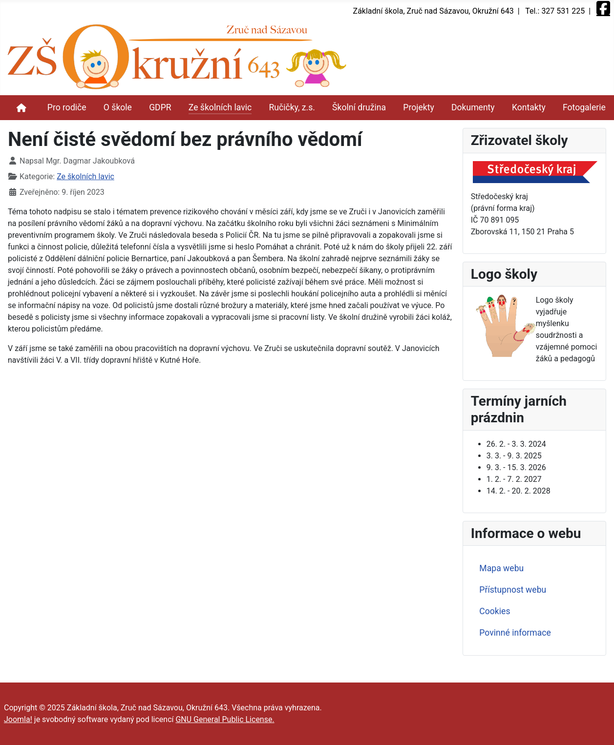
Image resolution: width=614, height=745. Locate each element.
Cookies (494, 611)
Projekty (418, 107)
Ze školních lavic (220, 107)
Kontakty (529, 107)
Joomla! (18, 719)
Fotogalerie (584, 107)
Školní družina (359, 107)
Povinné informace (514, 633)
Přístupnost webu (512, 590)
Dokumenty (473, 107)
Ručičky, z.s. (292, 107)
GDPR (160, 107)
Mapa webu (501, 568)
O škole (118, 107)
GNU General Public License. (224, 719)
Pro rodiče (66, 107)
